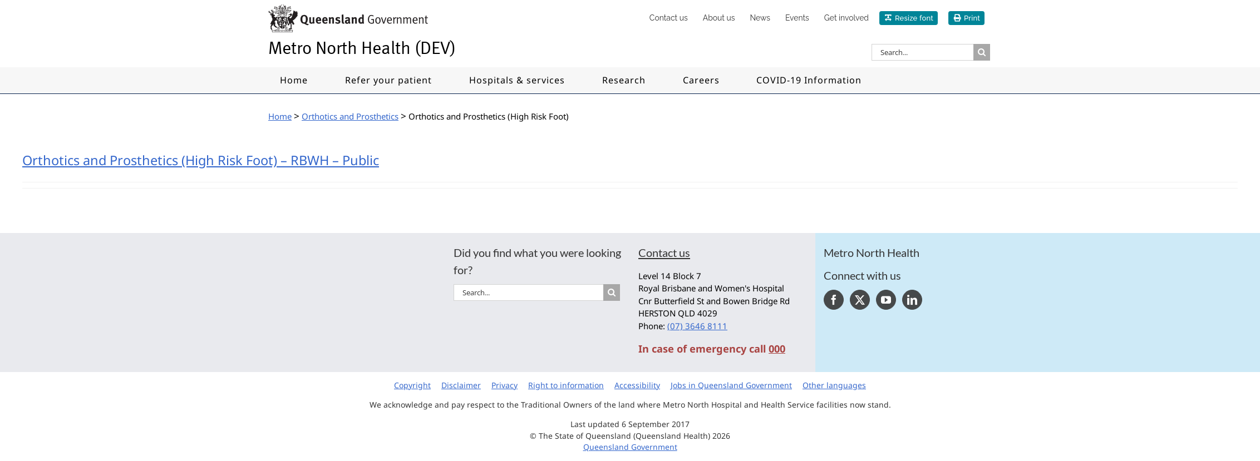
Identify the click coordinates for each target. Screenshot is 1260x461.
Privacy (504, 385)
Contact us (664, 252)
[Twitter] (860, 300)
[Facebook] (834, 300)
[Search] (981, 52)
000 (777, 348)
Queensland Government (630, 447)
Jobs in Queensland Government (731, 385)
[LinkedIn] (912, 300)
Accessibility (637, 385)
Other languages (834, 385)
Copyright (412, 385)
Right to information (566, 385)
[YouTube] (886, 300)
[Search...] (922, 52)
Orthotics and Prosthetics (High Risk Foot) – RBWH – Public (200, 160)
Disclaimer (461, 385)
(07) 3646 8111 (697, 325)
